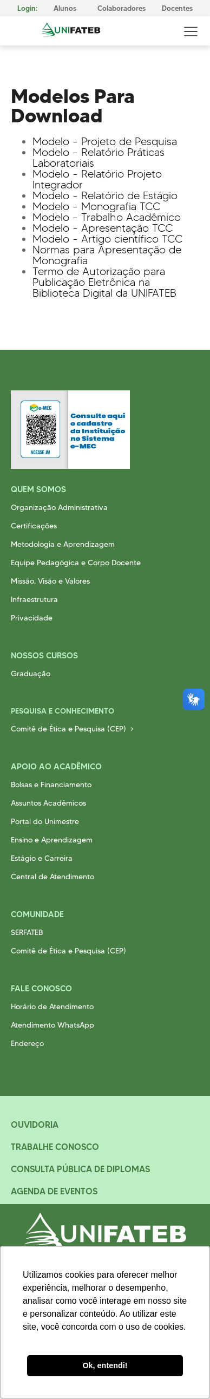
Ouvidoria (34, 1124)
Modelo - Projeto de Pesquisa (104, 141)
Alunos (65, 8)
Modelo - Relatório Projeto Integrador (97, 179)
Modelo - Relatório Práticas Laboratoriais (98, 157)
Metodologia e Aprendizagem (63, 544)
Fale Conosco (41, 988)
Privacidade (31, 618)
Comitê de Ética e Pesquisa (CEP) (68, 729)
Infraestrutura (34, 599)
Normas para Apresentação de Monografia (106, 255)
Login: (27, 8)
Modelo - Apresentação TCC (102, 227)
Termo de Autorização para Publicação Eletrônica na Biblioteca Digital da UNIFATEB (104, 282)
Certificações (34, 526)
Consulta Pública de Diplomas (80, 1169)
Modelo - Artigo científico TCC (107, 238)
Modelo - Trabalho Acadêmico (106, 217)
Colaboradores (121, 8)
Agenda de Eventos (54, 1191)
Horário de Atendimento (52, 1006)
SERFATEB (27, 932)
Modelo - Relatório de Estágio (105, 195)
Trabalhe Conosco (55, 1146)
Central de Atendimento (52, 876)
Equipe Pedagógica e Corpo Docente (76, 562)
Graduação (30, 673)
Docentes (177, 8)
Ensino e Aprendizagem (52, 840)
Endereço (27, 1043)
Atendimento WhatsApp (52, 1025)
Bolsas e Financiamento (51, 784)
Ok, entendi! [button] (104, 1365)
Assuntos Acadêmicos (48, 803)
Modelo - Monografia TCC (96, 206)
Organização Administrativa (59, 507)
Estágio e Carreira (42, 858)
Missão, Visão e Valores (50, 581)
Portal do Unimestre (45, 821)
